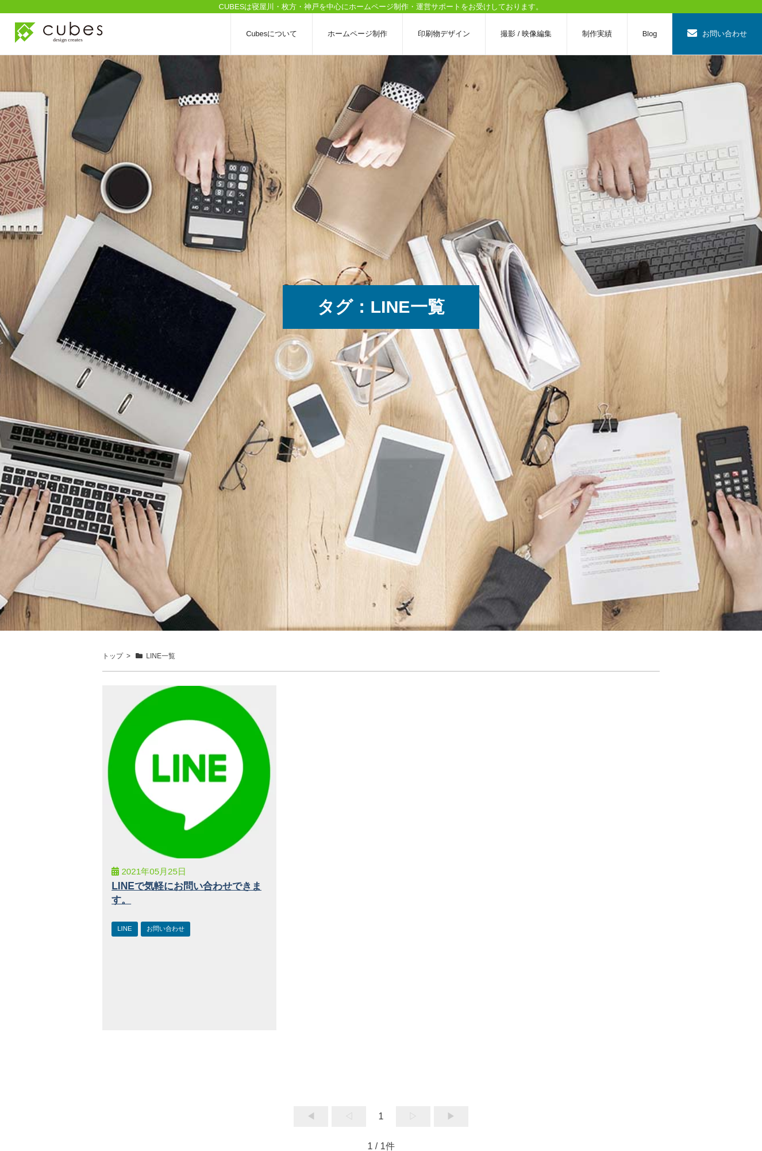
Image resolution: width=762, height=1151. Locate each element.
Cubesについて (271, 33)
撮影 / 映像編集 (526, 33)
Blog (649, 33)
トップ (112, 656)
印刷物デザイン (444, 33)
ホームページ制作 (357, 33)
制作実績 (597, 33)
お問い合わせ (717, 33)
